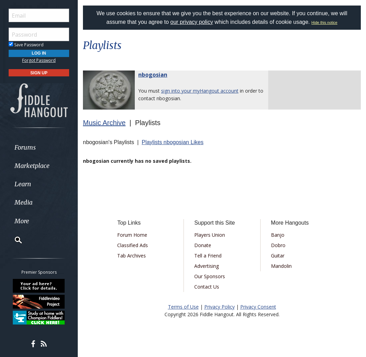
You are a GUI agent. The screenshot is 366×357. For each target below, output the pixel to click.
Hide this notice (324, 22)
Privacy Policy (219, 306)
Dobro (278, 245)
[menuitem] (39, 147)
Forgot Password (39, 60)
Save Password (26, 45)
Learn (23, 184)
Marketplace (32, 166)
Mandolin (281, 266)
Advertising (206, 266)
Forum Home (132, 235)
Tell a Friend (208, 255)
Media (23, 202)
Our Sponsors (209, 276)
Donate (202, 245)
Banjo (277, 235)
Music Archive (104, 122)
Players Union (209, 235)
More (22, 221)
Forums (25, 147)
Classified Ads (132, 245)
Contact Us (206, 286)
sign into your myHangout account (199, 90)
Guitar (277, 255)
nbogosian (152, 74)
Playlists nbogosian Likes (173, 142)
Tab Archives (131, 255)
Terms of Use (183, 306)
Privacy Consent (258, 306)
